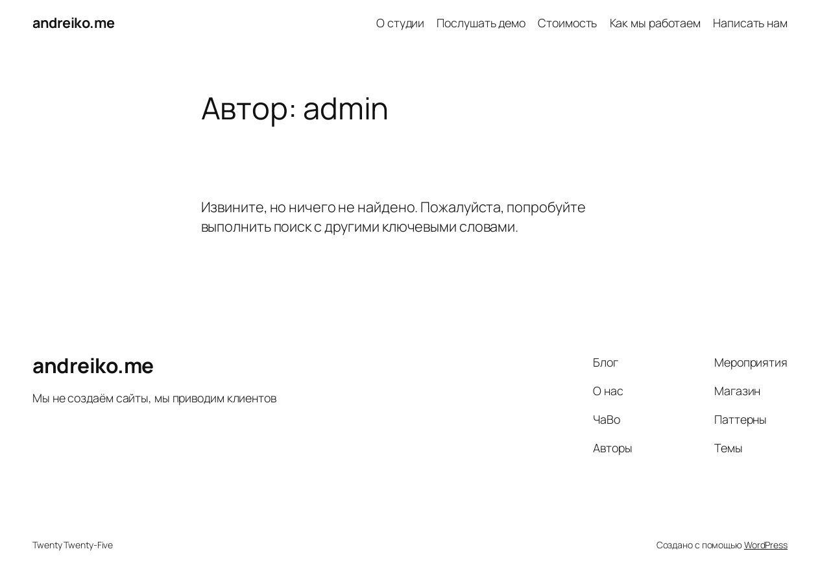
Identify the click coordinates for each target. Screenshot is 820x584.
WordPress (766, 545)
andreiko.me (73, 22)
